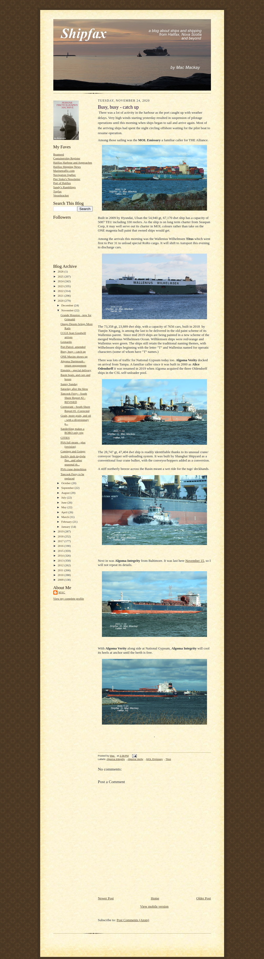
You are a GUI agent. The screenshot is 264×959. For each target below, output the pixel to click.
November (67, 310)
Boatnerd (58, 154)
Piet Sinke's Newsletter (66, 179)
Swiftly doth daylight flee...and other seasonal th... (72, 460)
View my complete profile (68, 598)
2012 (61, 565)
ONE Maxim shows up (73, 356)
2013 (61, 560)
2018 (61, 536)
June (64, 502)
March (65, 516)
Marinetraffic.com (64, 170)
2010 (61, 575)
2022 (61, 290)
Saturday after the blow (74, 388)
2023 (61, 286)
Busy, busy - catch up (73, 351)
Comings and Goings (72, 451)
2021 (61, 295)
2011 (61, 570)
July (64, 497)
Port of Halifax (62, 183)
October (66, 483)
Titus (168, 759)
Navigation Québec (64, 174)
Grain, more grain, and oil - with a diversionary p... (75, 419)
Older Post (203, 898)
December (67, 305)
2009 (61, 579)
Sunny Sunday (68, 384)
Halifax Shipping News (67, 166)
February (67, 521)
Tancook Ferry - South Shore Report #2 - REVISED (73, 397)
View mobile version (154, 906)
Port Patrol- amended (72, 346)
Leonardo (66, 341)
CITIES (65, 437)
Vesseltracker (61, 195)
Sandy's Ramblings (64, 187)
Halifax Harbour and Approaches (72, 162)
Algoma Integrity (116, 759)
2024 (61, 281)
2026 (61, 271)
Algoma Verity (135, 759)
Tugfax (57, 191)
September (68, 487)
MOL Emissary (154, 759)
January (66, 526)
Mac (62, 592)
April (64, 512)
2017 (61, 541)
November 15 (194, 561)
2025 (61, 276)
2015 (61, 550)
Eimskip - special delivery (75, 370)
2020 (61, 300)
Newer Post (106, 898)
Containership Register (66, 158)
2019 (61, 531)
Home (155, 898)
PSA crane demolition (73, 469)
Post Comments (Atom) (133, 920)
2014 (61, 555)
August (65, 492)
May (64, 507)
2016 (61, 545)
